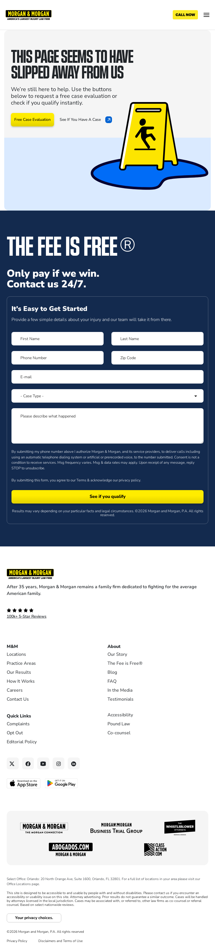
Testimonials (121, 699)
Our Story (117, 654)
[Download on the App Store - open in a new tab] (24, 783)
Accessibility (120, 715)
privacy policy (129, 480)
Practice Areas (21, 663)
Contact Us (18, 699)
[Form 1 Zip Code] (157, 357)
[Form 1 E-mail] (107, 377)
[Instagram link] (58, 763)
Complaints (18, 724)
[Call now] (185, 15)
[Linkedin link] (74, 763)
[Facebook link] (28, 763)
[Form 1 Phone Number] (57, 357)
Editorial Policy (22, 742)
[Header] (29, 14)
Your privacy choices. (34, 917)
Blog (112, 672)
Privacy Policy (17, 941)
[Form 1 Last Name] (157, 338)
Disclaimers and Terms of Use (60, 941)
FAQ (112, 681)
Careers (15, 690)
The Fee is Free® (125, 663)
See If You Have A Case (86, 119)
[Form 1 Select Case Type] (107, 396)
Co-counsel (119, 733)
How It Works (21, 681)
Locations (16, 654)
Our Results (19, 672)
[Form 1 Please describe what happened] (107, 426)
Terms (81, 480)
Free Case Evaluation (32, 119)
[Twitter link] (13, 763)
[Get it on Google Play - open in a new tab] (62, 783)
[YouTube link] (43, 763)
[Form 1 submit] (107, 497)
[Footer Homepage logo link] (107, 574)
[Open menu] (206, 15)
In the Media (120, 690)
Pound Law (119, 724)
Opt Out (15, 733)
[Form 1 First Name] (57, 338)
